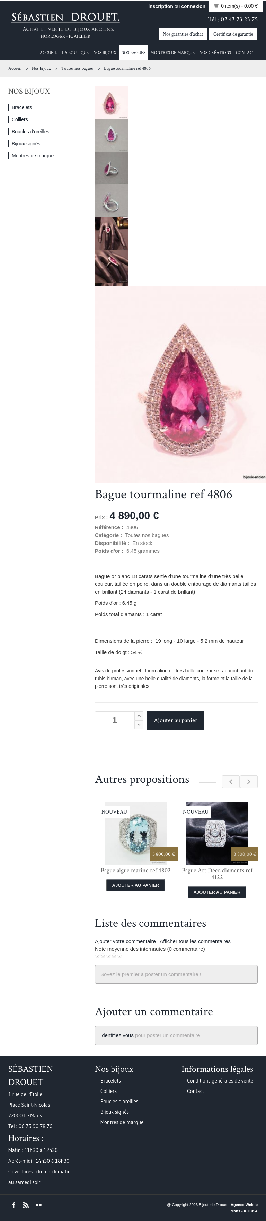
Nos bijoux (105, 52)
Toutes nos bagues (77, 68)
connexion (193, 6)
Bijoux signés (26, 143)
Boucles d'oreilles (31, 131)
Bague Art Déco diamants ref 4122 (217, 873)
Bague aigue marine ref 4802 (136, 870)
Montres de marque (172, 52)
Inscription (160, 6)
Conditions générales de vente (220, 1080)
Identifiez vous (117, 1035)
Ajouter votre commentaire (125, 941)
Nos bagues (133, 52)
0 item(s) (234, 6)
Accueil (48, 52)
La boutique (75, 52)
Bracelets (22, 107)
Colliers (20, 119)
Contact (245, 52)
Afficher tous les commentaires (195, 941)
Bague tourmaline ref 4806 (127, 68)
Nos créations (215, 52)
